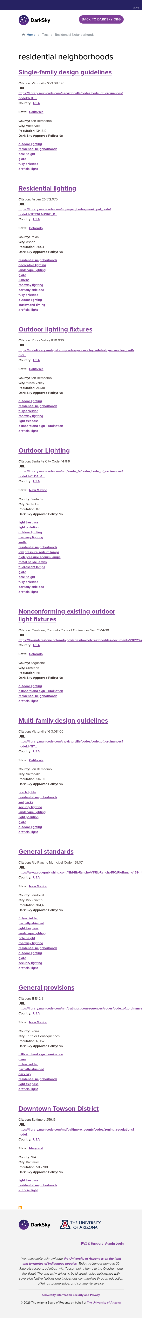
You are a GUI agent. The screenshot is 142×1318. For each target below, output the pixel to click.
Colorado (36, 228)
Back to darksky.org (101, 19)
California (36, 112)
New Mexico (38, 490)
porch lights (27, 792)
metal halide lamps (33, 562)
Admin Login (114, 1244)
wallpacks (26, 802)
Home (31, 35)
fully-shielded (28, 164)
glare (22, 159)
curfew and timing (32, 305)
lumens (24, 280)
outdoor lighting (30, 144)
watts (23, 542)
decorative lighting (32, 265)
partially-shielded (31, 290)
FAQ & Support (92, 1244)
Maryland (36, 1148)
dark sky (25, 1074)
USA (36, 103)
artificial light (28, 169)
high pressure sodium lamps (40, 557)
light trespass (29, 421)
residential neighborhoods (38, 149)
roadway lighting (31, 285)
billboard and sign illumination (41, 426)
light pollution (29, 527)
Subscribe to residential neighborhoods (20, 1207)
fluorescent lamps (32, 567)
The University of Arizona (104, 1302)
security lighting (30, 807)
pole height (27, 154)
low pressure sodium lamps (39, 552)
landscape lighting (32, 270)
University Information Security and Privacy (71, 1295)
